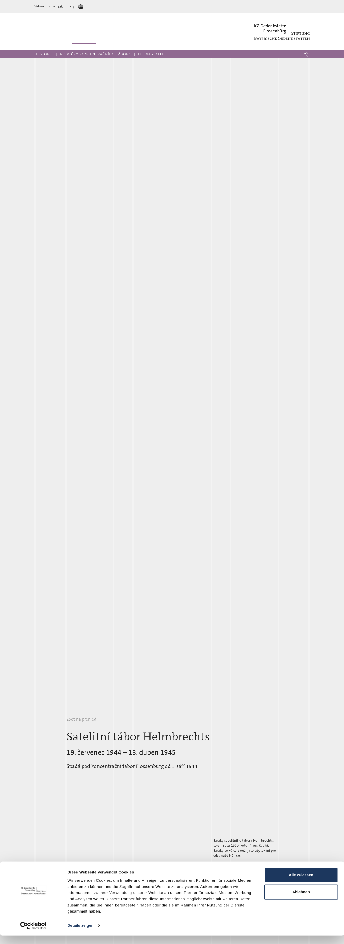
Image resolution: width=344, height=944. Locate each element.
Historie (44, 54)
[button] (306, 54)
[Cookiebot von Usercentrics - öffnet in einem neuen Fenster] (33, 934)
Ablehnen (301, 900)
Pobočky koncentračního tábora (95, 54)
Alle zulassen (301, 883)
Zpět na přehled (82, 719)
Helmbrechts (152, 54)
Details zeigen (80, 934)
